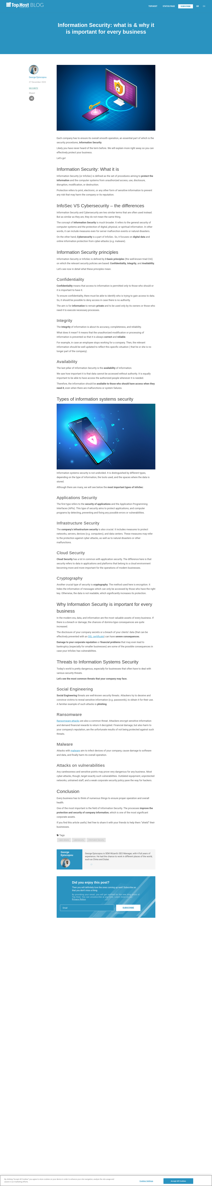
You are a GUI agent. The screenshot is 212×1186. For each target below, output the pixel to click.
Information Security (96, 840)
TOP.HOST (152, 6)
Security (33, 88)
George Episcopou (38, 77)
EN (204, 6)
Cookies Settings (146, 1182)
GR (197, 6)
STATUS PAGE (169, 6)
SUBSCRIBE (185, 6)
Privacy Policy (79, 899)
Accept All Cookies (178, 1182)
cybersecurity (79, 840)
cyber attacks (64, 840)
